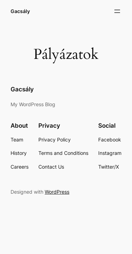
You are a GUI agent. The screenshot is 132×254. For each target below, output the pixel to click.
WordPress (57, 192)
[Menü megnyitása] (117, 11)
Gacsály (20, 11)
